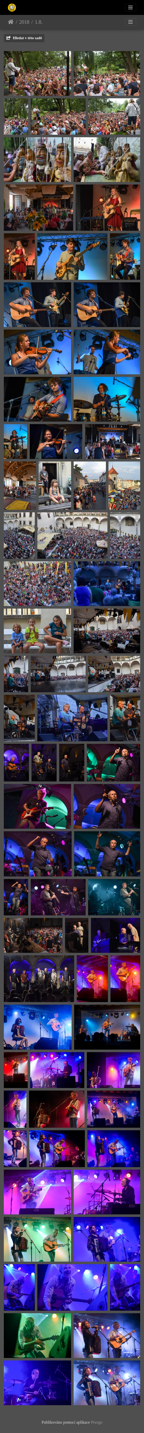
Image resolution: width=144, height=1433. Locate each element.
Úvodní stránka (11, 22)
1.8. (38, 22)
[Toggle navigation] (130, 7)
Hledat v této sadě (24, 38)
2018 (24, 22)
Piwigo (96, 1422)
